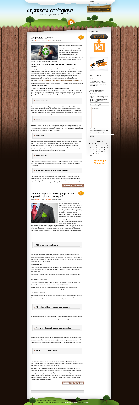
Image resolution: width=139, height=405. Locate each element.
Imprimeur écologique (49, 10)
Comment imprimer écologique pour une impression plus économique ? (52, 195)
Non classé (48, 40)
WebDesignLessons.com (71, 402)
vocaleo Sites (86, 402)
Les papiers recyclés (42, 37)
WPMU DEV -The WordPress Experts (50, 402)
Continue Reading (73, 186)
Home (92, 1)
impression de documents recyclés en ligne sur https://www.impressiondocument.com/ (60, 80)
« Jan (90, 155)
